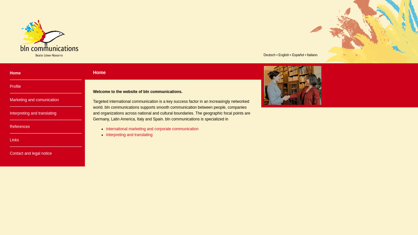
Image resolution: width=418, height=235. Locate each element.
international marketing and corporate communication (152, 129)
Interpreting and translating (33, 113)
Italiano (312, 55)
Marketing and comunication (34, 100)
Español (298, 55)
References (20, 126)
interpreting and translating (129, 135)
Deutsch (270, 55)
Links (14, 140)
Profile (15, 86)
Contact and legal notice (31, 153)
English (284, 55)
